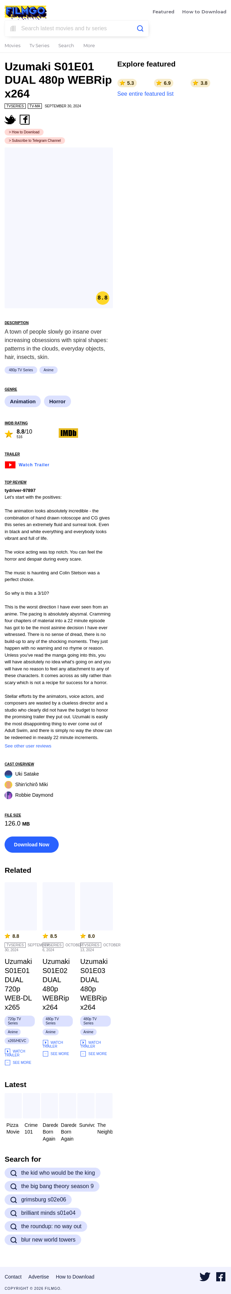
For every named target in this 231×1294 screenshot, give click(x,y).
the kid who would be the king (52, 1173)
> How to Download (24, 132)
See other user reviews (28, 746)
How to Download (204, 12)
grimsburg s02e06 (38, 1199)
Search (66, 46)
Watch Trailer (27, 464)
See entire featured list (145, 94)
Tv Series (39, 46)
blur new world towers (43, 1240)
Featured (163, 12)
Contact (13, 1277)
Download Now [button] (31, 844)
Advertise (38, 1277)
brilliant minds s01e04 (43, 1213)
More (89, 46)
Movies (12, 46)
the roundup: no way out (46, 1226)
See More (18, 1063)
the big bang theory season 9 (52, 1186)
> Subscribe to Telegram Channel (35, 141)
